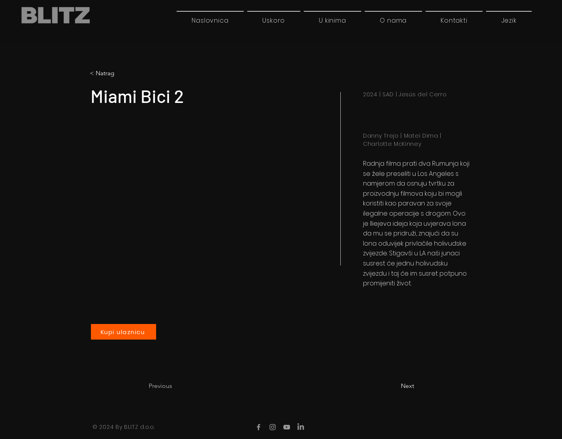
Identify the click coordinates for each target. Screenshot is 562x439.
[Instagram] (273, 427)
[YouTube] (287, 427)
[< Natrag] (122, 73)
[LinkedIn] (301, 427)
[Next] (394, 386)
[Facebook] (258, 427)
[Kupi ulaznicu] (123, 332)
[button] (509, 20)
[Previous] (174, 386)
